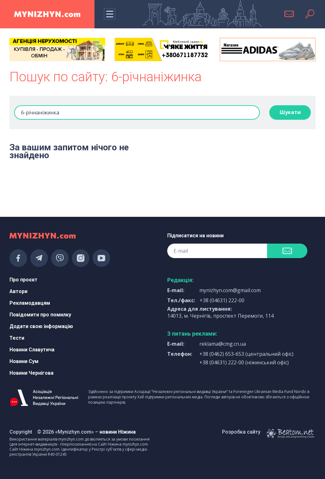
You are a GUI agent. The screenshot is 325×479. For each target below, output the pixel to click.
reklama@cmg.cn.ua (222, 343)
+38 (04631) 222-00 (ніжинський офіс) (244, 362)
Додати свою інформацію (41, 326)
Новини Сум (23, 361)
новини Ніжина (118, 432)
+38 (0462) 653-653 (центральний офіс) (246, 353)
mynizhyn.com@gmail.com (230, 290)
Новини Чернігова (31, 373)
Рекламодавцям (29, 303)
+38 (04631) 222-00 (222, 300)
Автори (18, 291)
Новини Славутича (31, 350)
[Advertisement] (57, 187)
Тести (16, 338)
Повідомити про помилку (40, 315)
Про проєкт (23, 280)
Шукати (290, 112)
